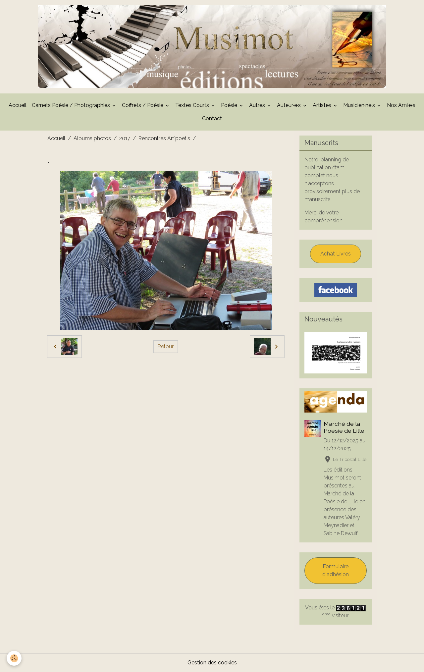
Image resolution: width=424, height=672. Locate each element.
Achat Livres (335, 254)
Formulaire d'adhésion (335, 570)
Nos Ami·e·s (401, 105)
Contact (212, 118)
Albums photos (92, 138)
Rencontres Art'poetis (164, 138)
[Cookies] (14, 658)
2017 (124, 138)
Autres (257, 105)
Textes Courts (192, 105)
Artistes (323, 105)
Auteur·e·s (289, 105)
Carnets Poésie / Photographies (71, 105)
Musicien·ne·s (359, 105)
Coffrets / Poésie (143, 105)
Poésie (229, 105)
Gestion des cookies (212, 662)
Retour (166, 346)
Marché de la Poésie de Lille (344, 427)
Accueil (17, 105)
